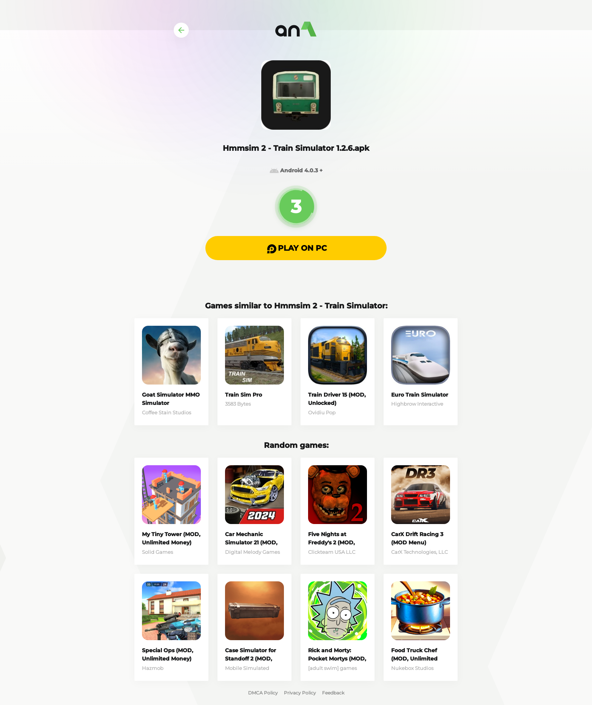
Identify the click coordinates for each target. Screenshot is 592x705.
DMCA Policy (263, 693)
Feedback (333, 693)
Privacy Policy (300, 693)
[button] (296, 248)
